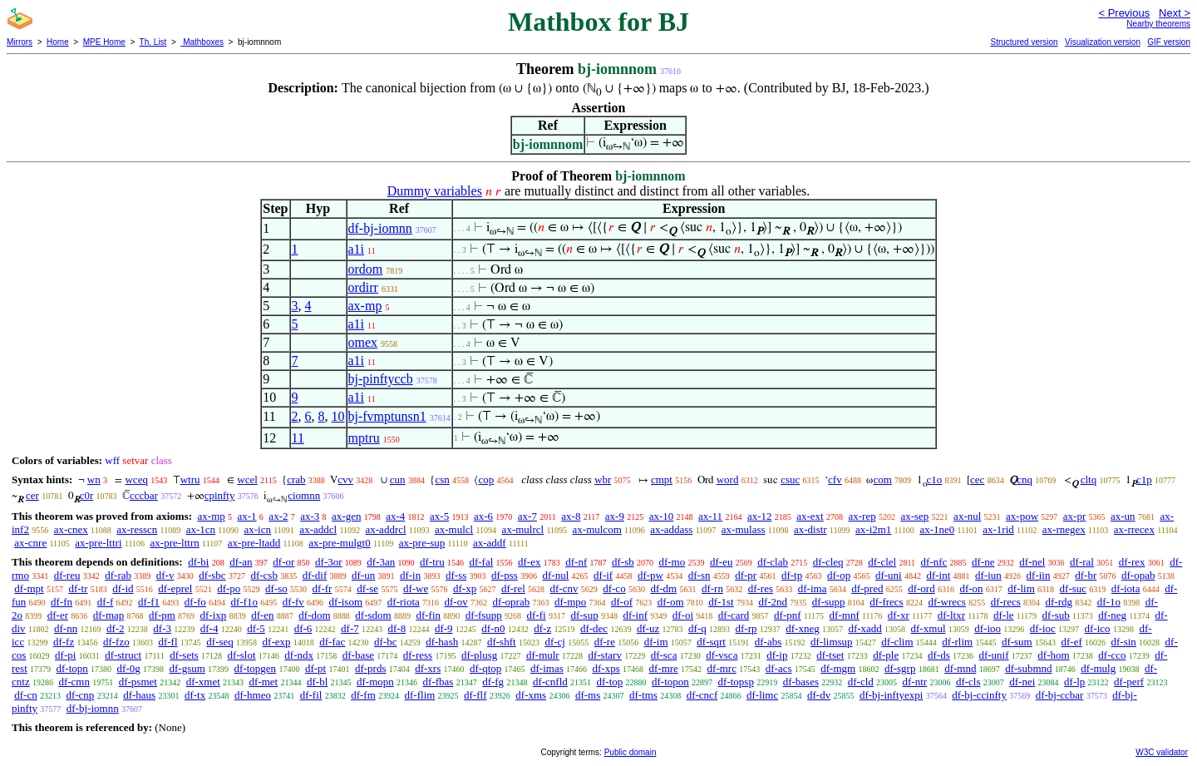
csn (442, 479)
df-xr (898, 615)
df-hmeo (252, 695)
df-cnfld (550, 681)
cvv (345, 479)
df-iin (1039, 575)
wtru (190, 479)
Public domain (630, 752)
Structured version (1023, 42)
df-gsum (186, 668)
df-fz (63, 641)
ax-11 (710, 516)
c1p (1144, 479)
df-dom (314, 615)
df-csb (264, 575)
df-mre (662, 668)
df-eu (721, 562)
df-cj (554, 641)
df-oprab (511, 602)
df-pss (504, 575)
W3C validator (1161, 752)
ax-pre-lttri (98, 542)
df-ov (456, 602)
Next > (1174, 13)
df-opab (1138, 575)
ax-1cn (200, 529)
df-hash (442, 641)
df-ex (529, 562)
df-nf (576, 562)
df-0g (128, 668)
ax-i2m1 (873, 529)
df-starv (604, 655)
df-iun (988, 575)
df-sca (664, 655)
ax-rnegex (1064, 529)
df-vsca (721, 655)
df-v (165, 575)
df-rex (1132, 562)
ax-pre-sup (422, 542)
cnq (1024, 479)
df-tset (830, 655)
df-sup (584, 615)
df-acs (779, 668)
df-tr (77, 588)
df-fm (363, 695)
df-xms (530, 695)
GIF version (1168, 42)
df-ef (1072, 641)
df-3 (162, 628)
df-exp (277, 641)
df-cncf (702, 695)
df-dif (315, 575)
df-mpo (570, 602)
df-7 (350, 628)
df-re (604, 641)
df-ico (1098, 628)
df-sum (1017, 641)
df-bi (198, 562)
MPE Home (104, 42)
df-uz (648, 628)
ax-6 (483, 516)
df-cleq (828, 562)
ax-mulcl (454, 529)
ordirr (363, 287)
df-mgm (837, 668)
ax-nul (967, 516)
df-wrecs (946, 602)
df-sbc (212, 575)
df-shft (501, 641)
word (728, 479)
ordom (365, 269)
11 (298, 438)
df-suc (1073, 588)
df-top (610, 681)
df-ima (812, 588)
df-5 (256, 628)
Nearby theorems (1158, 23)
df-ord (921, 588)
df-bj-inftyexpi (892, 695)
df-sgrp (900, 668)
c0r (87, 495)
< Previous (1124, 13)
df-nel (1032, 562)
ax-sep (914, 516)
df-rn (712, 588)
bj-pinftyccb (380, 379)
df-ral (1082, 562)
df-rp (745, 628)
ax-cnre (30, 542)
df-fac (332, 641)
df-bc (385, 641)
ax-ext (809, 516)
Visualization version (1102, 42)
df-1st (720, 602)
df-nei (1022, 681)
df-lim (1021, 588)
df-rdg (1059, 602)
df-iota (1125, 588)
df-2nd (772, 602)
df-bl (317, 681)
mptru (364, 438)
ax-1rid (998, 529)
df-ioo (987, 628)
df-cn (25, 695)
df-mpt (28, 588)
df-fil (311, 695)
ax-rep (861, 516)
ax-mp (365, 306)
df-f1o (245, 602)
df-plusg (479, 655)
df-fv (293, 602)
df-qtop (485, 668)
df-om (671, 602)
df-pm (162, 615)
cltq (1089, 479)
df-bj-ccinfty (979, 695)
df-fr (322, 588)
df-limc (762, 695)
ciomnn (304, 495)
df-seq (220, 641)
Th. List (153, 42)
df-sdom (373, 615)
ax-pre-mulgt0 (339, 542)
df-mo (671, 562)
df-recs (1006, 602)
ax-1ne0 (936, 529)
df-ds (939, 655)
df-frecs (886, 602)
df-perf (1129, 681)
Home (58, 42)
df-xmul (928, 628)
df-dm (663, 588)
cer (32, 495)
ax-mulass (744, 529)
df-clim (897, 641)
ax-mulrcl (523, 529)
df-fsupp (484, 615)
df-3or (328, 562)
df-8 (396, 628)
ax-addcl (318, 529)
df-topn (72, 668)
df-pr (745, 575)
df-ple (886, 655)
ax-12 (759, 516)
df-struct (123, 655)
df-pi (65, 655)
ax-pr (1074, 516)
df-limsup (831, 641)
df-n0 (493, 628)
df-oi (682, 615)
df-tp (791, 575)
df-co (614, 588)
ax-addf (489, 542)
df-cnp (80, 695)
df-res (760, 588)
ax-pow (1022, 516)
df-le (1003, 615)
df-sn (699, 575)
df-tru (432, 562)
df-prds (371, 668)
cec (977, 479)
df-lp (1074, 681)
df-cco (1112, 655)
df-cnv (564, 588)
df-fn (61, 602)
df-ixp (213, 615)
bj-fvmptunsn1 (387, 416)
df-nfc (934, 562)
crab (296, 479)
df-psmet (138, 681)
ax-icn (257, 529)
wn (94, 479)
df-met (263, 681)
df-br (1085, 575)
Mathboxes (202, 42)
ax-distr (810, 529)
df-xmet (203, 681)
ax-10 (661, 516)
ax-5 (439, 516)
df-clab (772, 562)
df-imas (547, 668)
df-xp (464, 588)
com (882, 479)
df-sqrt (711, 641)
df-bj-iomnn (380, 228)
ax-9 (614, 516)
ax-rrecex (1134, 529)
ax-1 (247, 516)
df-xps (606, 668)
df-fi (536, 615)
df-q (697, 628)
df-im (656, 641)
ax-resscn (136, 529)
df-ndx (298, 655)
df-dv (818, 695)
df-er (57, 615)
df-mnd (960, 668)
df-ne (983, 562)
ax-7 (527, 516)
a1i (356, 249)
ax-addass (671, 529)
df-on (971, 588)
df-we (415, 588)
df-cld (861, 681)
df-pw (650, 575)
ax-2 (278, 516)
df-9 (444, 628)
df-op (838, 575)
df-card (734, 615)
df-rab (118, 575)
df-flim (420, 695)
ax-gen (346, 516)
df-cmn (74, 681)
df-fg (493, 681)
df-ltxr (951, 615)
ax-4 (395, 516)
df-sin (1123, 641)
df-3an (381, 562)
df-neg (1112, 615)
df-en (262, 615)
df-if (603, 575)
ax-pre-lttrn (175, 542)
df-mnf (845, 615)
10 (338, 416)
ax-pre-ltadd (254, 542)
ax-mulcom (597, 529)
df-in (410, 575)
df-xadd (864, 628)
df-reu (67, 575)
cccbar (144, 495)
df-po (228, 588)
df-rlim (957, 641)
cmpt (661, 479)
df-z (542, 628)
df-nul (556, 575)
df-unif (993, 655)
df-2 (115, 628)
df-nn (65, 628)
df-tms (643, 695)
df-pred (867, 588)
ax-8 (570, 516)
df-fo (195, 602)
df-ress (417, 655)
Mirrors (19, 42)
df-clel (882, 562)
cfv (835, 479)
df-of (622, 602)
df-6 (303, 628)
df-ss (456, 575)
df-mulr (542, 655)
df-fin (428, 615)
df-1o (1109, 602)
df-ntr (915, 681)
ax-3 (309, 516)
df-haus (139, 695)
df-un (363, 575)
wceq (136, 479)
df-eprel (175, 588)
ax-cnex (71, 529)
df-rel (513, 588)
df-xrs (428, 668)
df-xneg (802, 628)
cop (486, 479)
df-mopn (375, 681)
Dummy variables (434, 191)
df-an (240, 562)
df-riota (403, 602)
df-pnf (787, 615)
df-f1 (149, 602)
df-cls (968, 681)
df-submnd (1028, 668)
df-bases (801, 681)
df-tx (195, 695)
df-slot (242, 655)
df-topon (670, 681)
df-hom (1053, 655)
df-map (109, 615)
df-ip (776, 655)
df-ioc (1043, 628)
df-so (276, 588)
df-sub (1056, 615)
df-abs (768, 641)
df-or (283, 562)
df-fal (481, 562)
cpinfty (219, 495)
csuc (790, 479)
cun (398, 479)
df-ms (587, 695)
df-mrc (721, 668)
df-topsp (736, 681)
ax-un (1123, 516)
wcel (247, 479)
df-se (367, 588)
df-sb (623, 562)
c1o (935, 479)
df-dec (594, 628)
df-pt (315, 668)
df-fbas (438, 681)
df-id (122, 588)
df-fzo (116, 641)
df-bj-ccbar (1060, 695)
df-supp (828, 602)
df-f (105, 602)
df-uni (888, 575)
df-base (358, 655)
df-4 (209, 628)
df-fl (167, 641)
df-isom (345, 602)
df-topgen (255, 668)
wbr (602, 479)
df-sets (184, 655)
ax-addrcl (386, 529)
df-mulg (1098, 668)
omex (363, 342)
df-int (938, 575)
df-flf (475, 695)
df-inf (635, 615)
